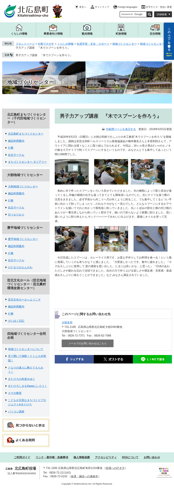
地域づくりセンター (124, 43)
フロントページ (25, 43)
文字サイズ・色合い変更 (159, 7)
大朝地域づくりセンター (25, 175)
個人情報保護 (81, 457)
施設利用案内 (16, 140)
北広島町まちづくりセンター (25, 133)
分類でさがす (46, 43)
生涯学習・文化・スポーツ (93, 43)
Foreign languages (127, 7)
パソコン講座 (16, 411)
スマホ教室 (15, 393)
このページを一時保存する (169, 38)
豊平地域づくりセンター (25, 227)
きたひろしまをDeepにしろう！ (27, 386)
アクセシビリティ (106, 457)
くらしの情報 (65, 43)
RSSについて (130, 457)
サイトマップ (102, 7)
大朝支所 (67, 322)
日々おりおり (16, 214)
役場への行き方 (115, 468)
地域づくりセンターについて (25, 349)
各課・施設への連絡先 (84, 476)
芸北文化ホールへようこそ (24, 299)
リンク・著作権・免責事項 (52, 457)
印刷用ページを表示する (121, 129)
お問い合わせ (152, 457)
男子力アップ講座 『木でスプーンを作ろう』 (44, 55)
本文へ (82, 7)
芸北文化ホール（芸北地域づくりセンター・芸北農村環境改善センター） (26, 284)
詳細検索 (162, 14)
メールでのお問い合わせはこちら (87, 343)
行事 (10, 147)
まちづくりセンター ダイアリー (27, 161)
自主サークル (16, 154)
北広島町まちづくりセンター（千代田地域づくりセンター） (26, 118)
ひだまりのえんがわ (20, 267)
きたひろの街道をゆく (21, 379)
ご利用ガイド (22, 457)
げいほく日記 (16, 320)
